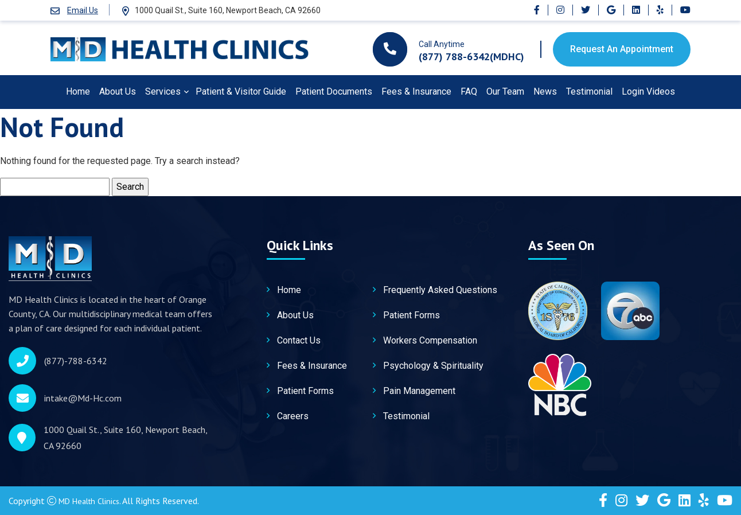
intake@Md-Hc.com (83, 398)
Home (78, 91)
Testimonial (589, 91)
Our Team (505, 91)
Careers (293, 417)
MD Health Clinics (93, 500)
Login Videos (648, 91)
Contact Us (299, 341)
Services (163, 91)
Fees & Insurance (416, 91)
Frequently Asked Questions (440, 291)
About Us (117, 91)
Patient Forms (305, 392)
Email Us (82, 10)
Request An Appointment (621, 49)
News (545, 91)
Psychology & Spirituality (433, 366)
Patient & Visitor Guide (241, 91)
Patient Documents (333, 91)
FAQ (469, 91)
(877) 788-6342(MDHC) (471, 56)
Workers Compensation (430, 341)
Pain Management (419, 392)
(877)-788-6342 (75, 361)
